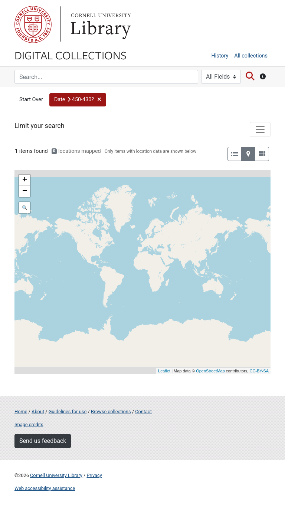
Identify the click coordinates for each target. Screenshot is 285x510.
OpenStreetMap (210, 371)
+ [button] (24, 180)
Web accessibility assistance (44, 488)
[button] (78, 99)
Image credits (28, 424)
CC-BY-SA (259, 371)
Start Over (31, 99)
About (38, 411)
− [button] (24, 191)
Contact (143, 411)
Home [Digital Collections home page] (20, 411)
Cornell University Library (56, 475)
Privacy (94, 475)
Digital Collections (70, 55)
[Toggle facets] (260, 129)
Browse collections (111, 411)
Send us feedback (42, 440)
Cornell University (33, 24)
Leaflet (164, 371)
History (220, 56)
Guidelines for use (67, 411)
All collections (251, 56)
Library (100, 24)
